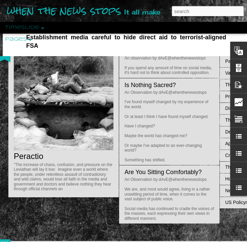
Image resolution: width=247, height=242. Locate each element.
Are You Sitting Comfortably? (163, 172)
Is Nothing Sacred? (150, 85)
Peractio (28, 156)
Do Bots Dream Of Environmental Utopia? (181, 50)
